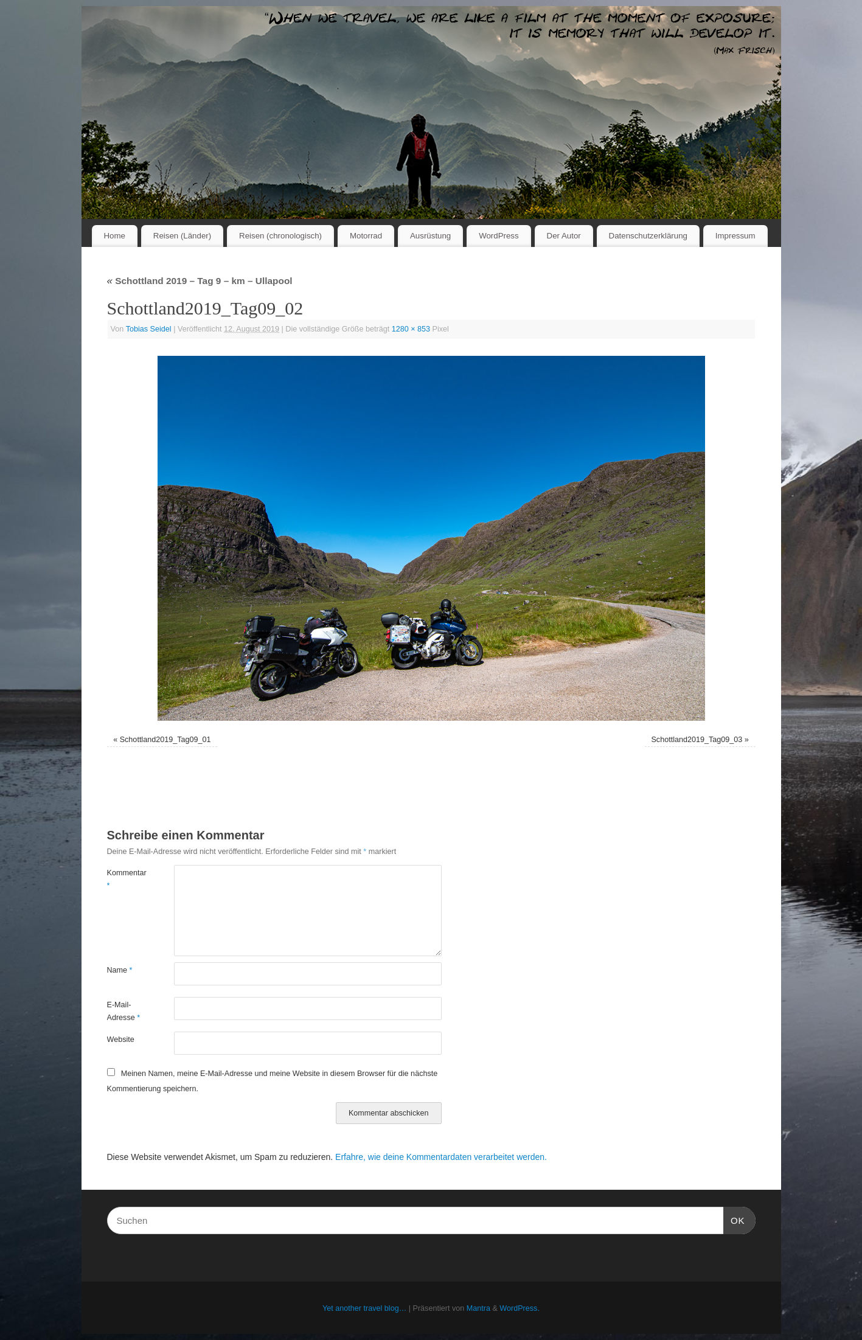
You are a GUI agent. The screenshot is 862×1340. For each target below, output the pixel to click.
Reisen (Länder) (182, 235)
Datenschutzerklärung (648, 235)
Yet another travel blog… (364, 1308)
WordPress (499, 235)
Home (114, 235)
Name (120, 970)
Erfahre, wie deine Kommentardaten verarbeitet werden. (441, 1157)
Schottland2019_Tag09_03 (696, 739)
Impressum (735, 235)
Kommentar (124, 879)
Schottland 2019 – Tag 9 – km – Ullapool (200, 281)
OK (734, 1219)
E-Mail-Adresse (124, 1011)
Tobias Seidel (149, 329)
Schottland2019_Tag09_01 (165, 739)
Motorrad (366, 235)
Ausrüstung (430, 235)
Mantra (478, 1308)
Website (120, 1039)
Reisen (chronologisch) (280, 235)
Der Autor (564, 235)
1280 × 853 (411, 329)
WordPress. (519, 1308)
